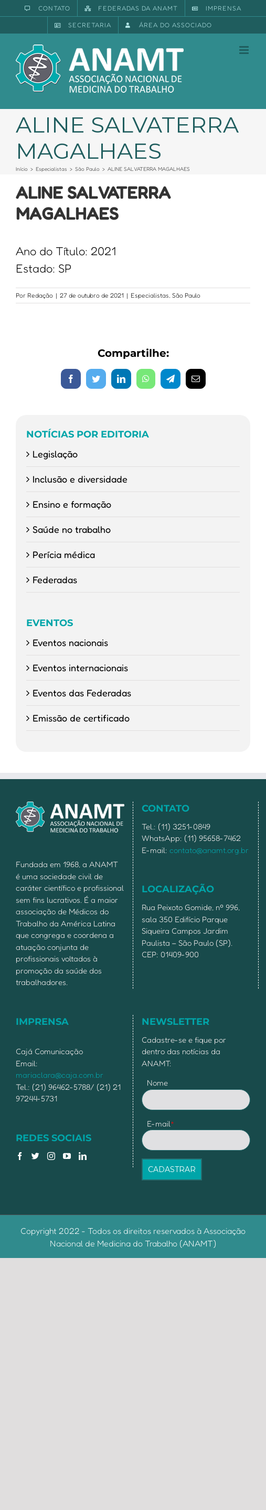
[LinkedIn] (83, 1156)
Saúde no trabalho (72, 529)
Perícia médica (64, 554)
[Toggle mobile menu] (244, 50)
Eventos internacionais (80, 667)
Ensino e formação (72, 504)
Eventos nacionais (70, 642)
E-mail (161, 1124)
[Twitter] (35, 1156)
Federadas (55, 579)
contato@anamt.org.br (209, 850)
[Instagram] (51, 1156)
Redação (40, 295)
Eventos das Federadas (82, 692)
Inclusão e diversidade (80, 479)
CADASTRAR (172, 1169)
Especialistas (150, 295)
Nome (157, 1083)
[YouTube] (67, 1156)
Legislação (55, 453)
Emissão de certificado (81, 718)
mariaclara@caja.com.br (59, 1075)
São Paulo (186, 295)
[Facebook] (20, 1156)
